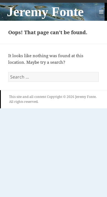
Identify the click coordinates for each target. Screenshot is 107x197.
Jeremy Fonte (45, 11)
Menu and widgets (101, 17)
